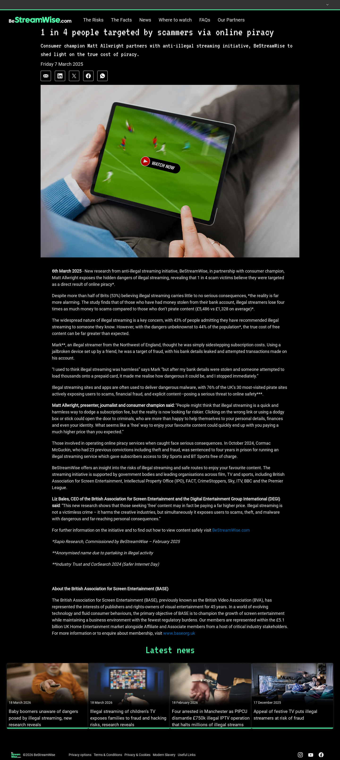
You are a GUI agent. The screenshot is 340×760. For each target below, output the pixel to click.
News (145, 20)
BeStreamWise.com (230, 538)
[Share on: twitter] (74, 84)
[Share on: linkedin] (60, 84)
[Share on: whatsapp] (102, 84)
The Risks (93, 20)
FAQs (204, 20)
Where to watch (175, 20)
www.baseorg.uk (179, 641)
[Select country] (323, 4)
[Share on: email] (46, 84)
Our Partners (231, 20)
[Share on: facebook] (88, 84)
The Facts (121, 20)
